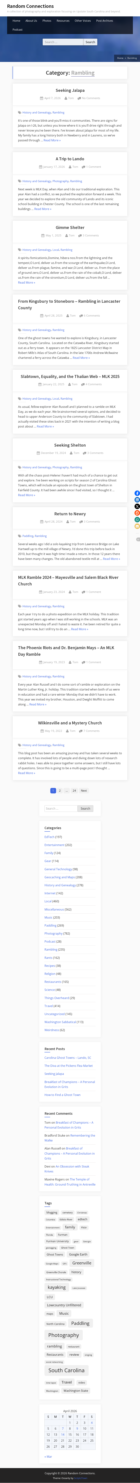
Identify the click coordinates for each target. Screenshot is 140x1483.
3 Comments (91, 235)
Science (49, 990)
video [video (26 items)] (81, 1382)
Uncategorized (54, 1014)
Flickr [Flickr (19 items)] (84, 1227)
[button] (137, 493)
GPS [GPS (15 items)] (65, 1263)
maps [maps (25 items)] (49, 1313)
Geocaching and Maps (59, 877)
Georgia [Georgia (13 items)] (87, 1241)
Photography (60, 181)
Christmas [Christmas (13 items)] (82, 1212)
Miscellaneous (54, 909)
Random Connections (30, 6)
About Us (31, 20)
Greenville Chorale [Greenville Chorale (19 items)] (56, 1272)
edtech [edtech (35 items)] (82, 1219)
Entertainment (54, 845)
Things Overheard (56, 998)
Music (48, 917)
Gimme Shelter (70, 227)
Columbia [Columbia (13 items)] (50, 1219)
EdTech (49, 837)
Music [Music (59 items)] (64, 1313)
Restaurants (52, 982)
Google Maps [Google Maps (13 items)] (52, 1263)
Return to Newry (70, 514)
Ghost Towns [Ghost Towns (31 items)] (55, 1254)
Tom (71, 98)
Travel (48, 1006)
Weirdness (51, 1030)
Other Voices (83, 20)
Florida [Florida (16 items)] (49, 1234)
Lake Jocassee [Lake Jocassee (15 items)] (79, 1288)
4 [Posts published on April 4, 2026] (92, 1423)
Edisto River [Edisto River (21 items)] (66, 1219)
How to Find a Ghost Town (62, 1095)
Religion (49, 974)
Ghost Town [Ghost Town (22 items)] (67, 1247)
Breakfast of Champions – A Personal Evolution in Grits (69, 1153)
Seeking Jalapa (70, 90)
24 (74, 790)
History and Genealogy (36, 112)
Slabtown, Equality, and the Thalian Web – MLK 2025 (70, 376)
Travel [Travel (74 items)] (67, 1382)
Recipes (49, 966)
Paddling (27, 536)
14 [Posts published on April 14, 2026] (62, 1435)
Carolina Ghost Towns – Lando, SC (67, 1058)
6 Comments (92, 315)
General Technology (58, 869)
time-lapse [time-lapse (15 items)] (51, 1383)
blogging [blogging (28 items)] (51, 1212)
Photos (46, 20)
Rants (48, 958)
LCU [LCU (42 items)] (50, 1297)
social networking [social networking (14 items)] (54, 1362)
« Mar (48, 1457)
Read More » (52, 140)
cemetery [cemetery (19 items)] (68, 1212)
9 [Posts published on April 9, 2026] (77, 1429)
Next (84, 790)
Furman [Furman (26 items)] (62, 1235)
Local (55, 250)
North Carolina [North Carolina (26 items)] (55, 1324)
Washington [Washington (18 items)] (52, 1390)
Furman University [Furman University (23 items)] (57, 1241)
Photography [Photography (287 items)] (63, 1334)
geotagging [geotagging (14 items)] (51, 1247)
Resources (63, 20)
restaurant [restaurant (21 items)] (73, 1346)
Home (16, 20)
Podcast (17, 29)
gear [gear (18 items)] (76, 1241)
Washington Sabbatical (60, 1022)
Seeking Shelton (70, 445)
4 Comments (94, 384)
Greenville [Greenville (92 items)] (81, 1263)
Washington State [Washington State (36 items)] (76, 1391)
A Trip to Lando (70, 159)
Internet (50, 893)
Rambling (58, 112)
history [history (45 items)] (76, 1272)
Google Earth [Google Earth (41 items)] (78, 1254)
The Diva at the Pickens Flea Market (68, 1066)
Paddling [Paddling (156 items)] (80, 1323)
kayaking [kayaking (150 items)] (57, 1287)
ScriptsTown (80, 1478)
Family (48, 853)
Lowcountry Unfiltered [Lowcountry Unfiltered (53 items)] (64, 1305)
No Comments (91, 98)
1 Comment (93, 166)
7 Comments (91, 731)
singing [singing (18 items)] (88, 1354)
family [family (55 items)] (70, 1227)
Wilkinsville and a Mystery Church (70, 723)
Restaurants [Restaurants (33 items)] (55, 1355)
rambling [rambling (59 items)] (54, 1346)
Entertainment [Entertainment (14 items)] (53, 1227)
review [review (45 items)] (74, 1354)
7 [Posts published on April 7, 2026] (63, 1429)
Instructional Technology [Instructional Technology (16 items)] (58, 1279)
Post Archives (104, 20)
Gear (47, 861)
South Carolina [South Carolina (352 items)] (66, 1370)
